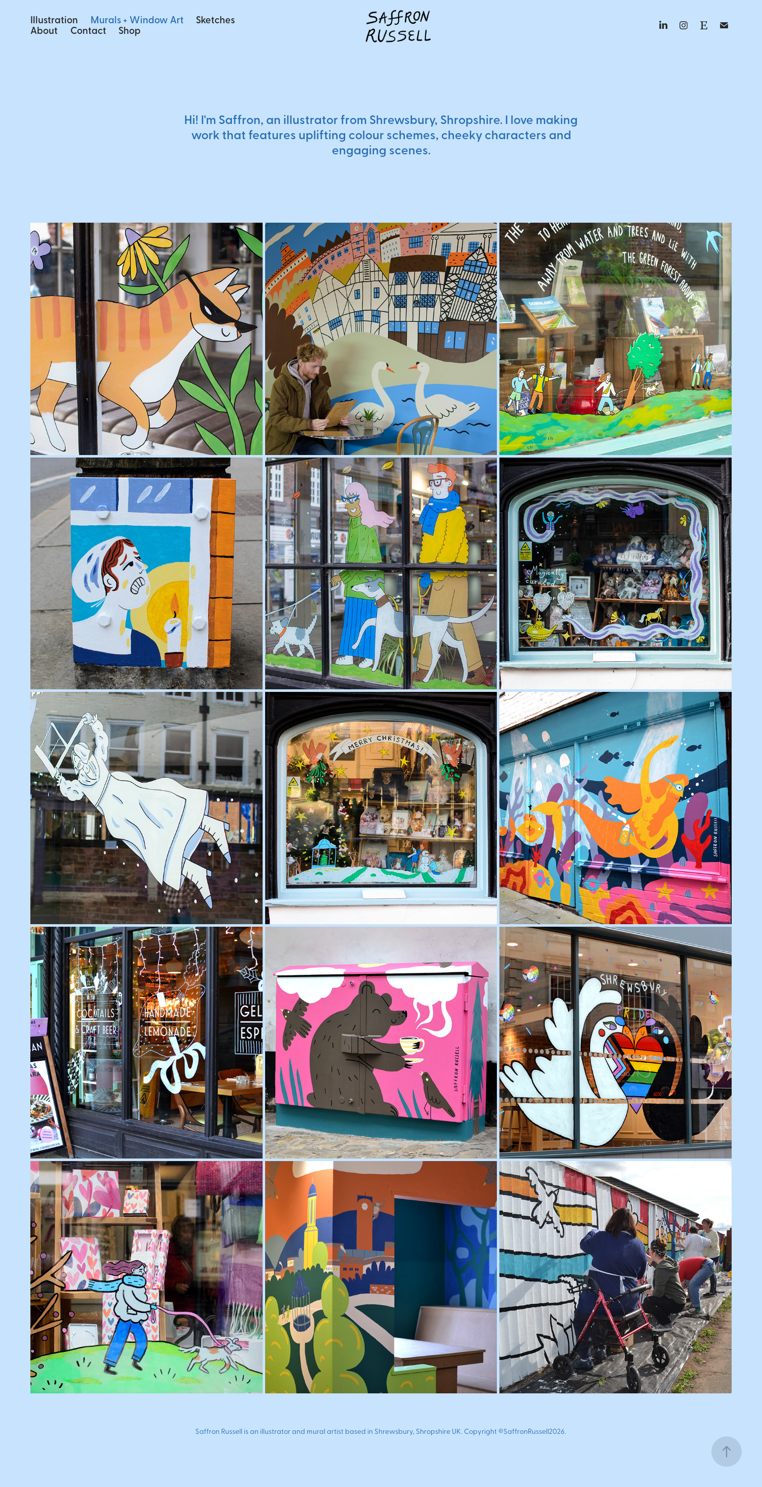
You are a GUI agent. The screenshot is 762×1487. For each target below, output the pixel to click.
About (44, 29)
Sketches (215, 19)
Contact (88, 29)
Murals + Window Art (137, 19)
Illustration (54, 19)
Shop (129, 29)
